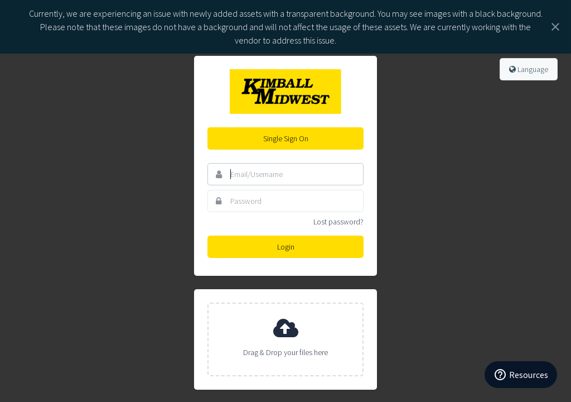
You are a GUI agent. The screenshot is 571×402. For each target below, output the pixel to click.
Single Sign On (285, 138)
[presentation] (285, 339)
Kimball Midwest (285, 91)
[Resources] (521, 374)
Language (528, 69)
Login (285, 247)
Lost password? (338, 222)
